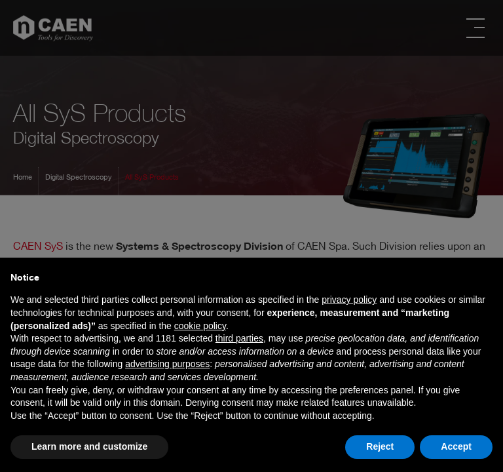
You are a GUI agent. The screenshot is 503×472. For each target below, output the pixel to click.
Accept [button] (456, 446)
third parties (239, 338)
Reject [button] (380, 446)
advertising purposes (167, 364)
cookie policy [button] (200, 326)
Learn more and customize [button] (89, 446)
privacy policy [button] (349, 299)
